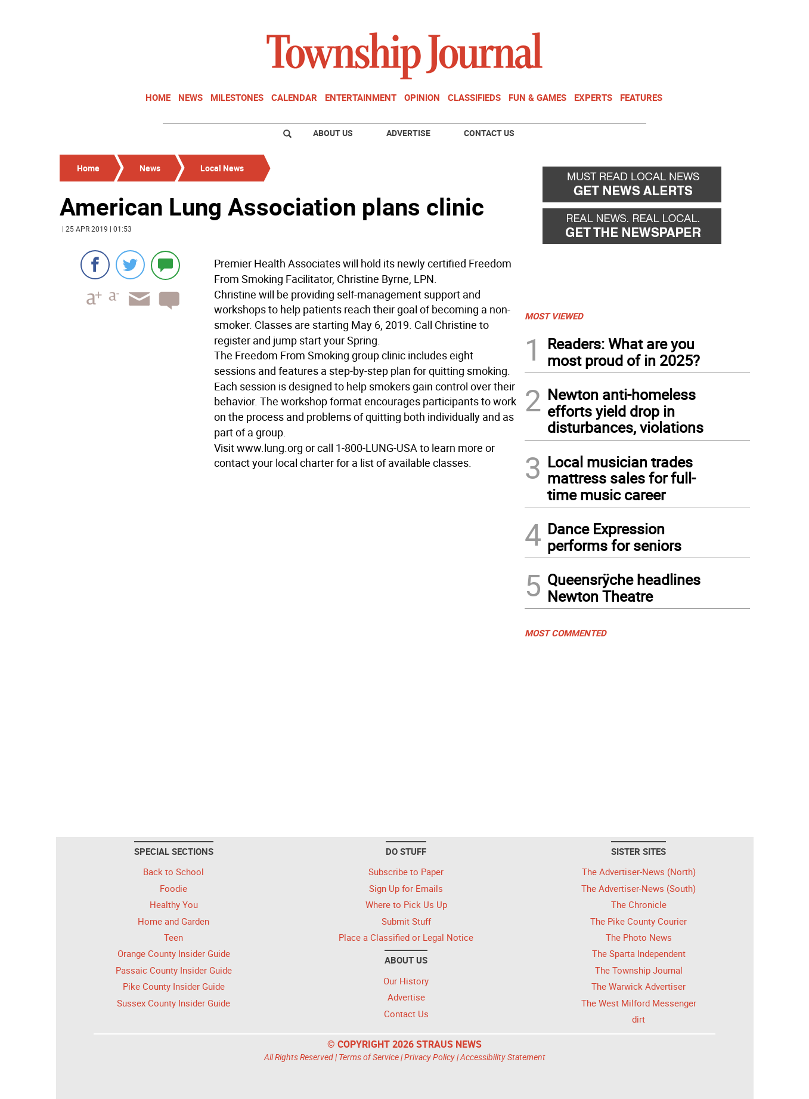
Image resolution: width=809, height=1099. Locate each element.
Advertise (408, 132)
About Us (333, 132)
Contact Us (489, 132)
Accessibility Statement (502, 1057)
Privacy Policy (429, 1057)
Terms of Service (369, 1057)
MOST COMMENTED (565, 633)
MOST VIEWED (554, 316)
